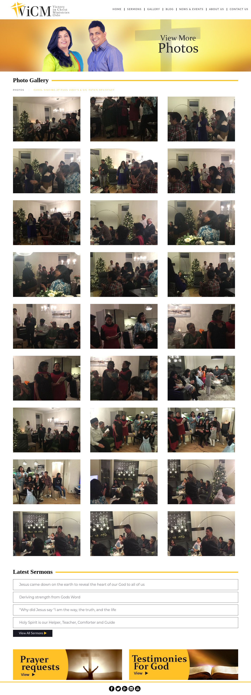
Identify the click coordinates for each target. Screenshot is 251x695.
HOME (117, 9)
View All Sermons (33, 633)
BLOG (170, 9)
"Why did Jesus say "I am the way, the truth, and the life (67, 610)
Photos (18, 90)
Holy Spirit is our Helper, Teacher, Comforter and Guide (67, 622)
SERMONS (134, 9)
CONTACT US (239, 9)
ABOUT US (216, 9)
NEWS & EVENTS (191, 9)
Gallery (153, 9)
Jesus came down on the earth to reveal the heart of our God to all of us (82, 584)
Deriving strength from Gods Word (49, 597)
